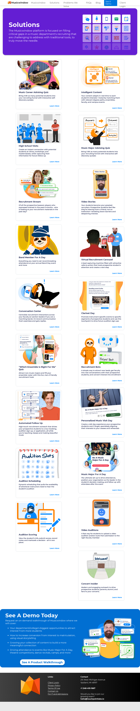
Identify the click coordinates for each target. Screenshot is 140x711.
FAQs (88, 3)
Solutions (54, 3)
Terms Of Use (54, 688)
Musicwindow (38, 3)
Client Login (123, 4)
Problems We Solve (70, 4)
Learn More (54, 106)
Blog (98, 3)
